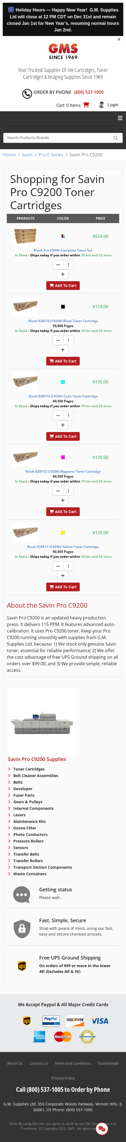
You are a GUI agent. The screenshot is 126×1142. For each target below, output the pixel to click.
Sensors (20, 847)
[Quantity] (68, 264)
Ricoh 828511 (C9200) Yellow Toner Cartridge (63, 546)
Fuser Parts (23, 795)
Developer (22, 788)
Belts (17, 782)
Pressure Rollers (28, 841)
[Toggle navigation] (120, 118)
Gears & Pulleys (27, 801)
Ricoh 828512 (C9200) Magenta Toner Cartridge (63, 471)
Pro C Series (51, 155)
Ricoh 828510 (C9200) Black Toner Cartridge (63, 321)
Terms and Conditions (72, 1063)
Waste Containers (29, 873)
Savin (27, 155)
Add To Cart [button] (63, 285)
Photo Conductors (30, 834)
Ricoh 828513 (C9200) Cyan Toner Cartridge (63, 396)
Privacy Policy (63, 1078)
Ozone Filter (24, 828)
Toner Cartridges (28, 769)
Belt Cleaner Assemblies (35, 775)
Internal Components (33, 808)
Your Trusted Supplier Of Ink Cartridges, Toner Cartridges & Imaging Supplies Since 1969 (63, 73)
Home (9, 155)
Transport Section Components (42, 867)
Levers (19, 814)
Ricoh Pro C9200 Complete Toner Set (63, 250)
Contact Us (38, 1063)
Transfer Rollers (27, 860)
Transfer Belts (25, 854)
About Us (15, 1063)
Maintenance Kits (29, 821)
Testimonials (108, 1063)
